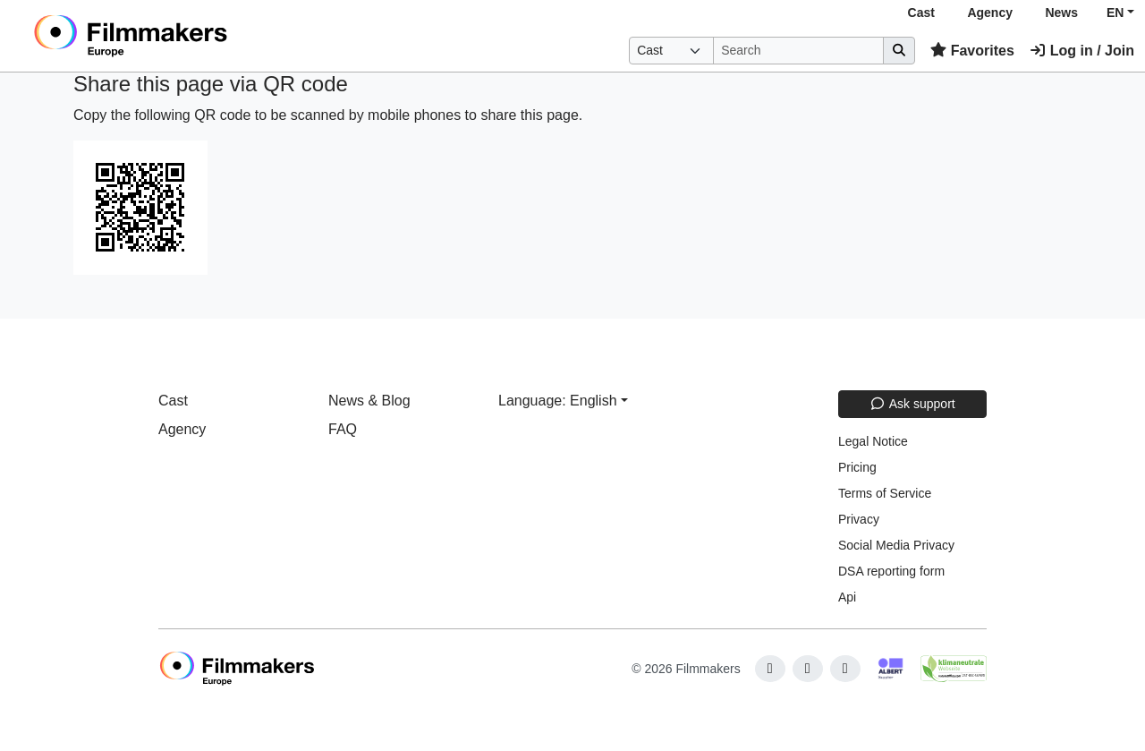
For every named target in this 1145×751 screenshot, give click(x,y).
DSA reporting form (891, 571)
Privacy (858, 519)
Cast (921, 12)
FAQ (342, 429)
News (1061, 12)
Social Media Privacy (896, 545)
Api (847, 597)
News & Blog (369, 400)
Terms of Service (884, 493)
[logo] (175, 36)
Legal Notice (873, 441)
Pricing (857, 467)
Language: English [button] (557, 400)
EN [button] (1115, 12)
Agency (990, 12)
